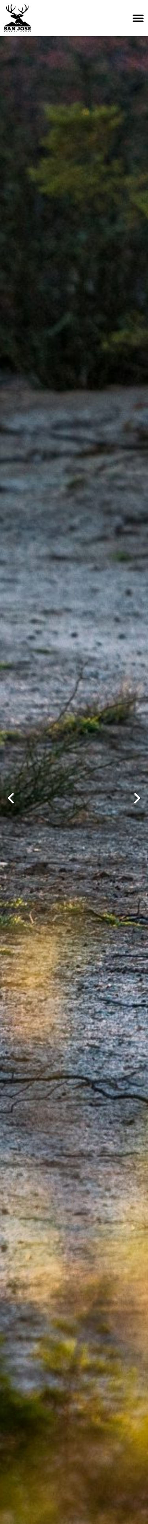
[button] (11, 798)
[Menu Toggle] (138, 18)
